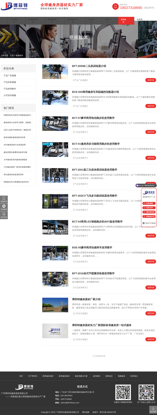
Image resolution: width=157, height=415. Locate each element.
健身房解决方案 (82, 16)
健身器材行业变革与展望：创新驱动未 (18, 121)
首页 (6, 16)
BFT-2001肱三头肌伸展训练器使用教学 (94, 170)
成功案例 (102, 16)
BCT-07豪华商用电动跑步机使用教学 (93, 118)
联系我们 (148, 16)
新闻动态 (117, 16)
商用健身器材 (39, 16)
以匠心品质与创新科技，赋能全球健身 (18, 129)
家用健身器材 (60, 16)
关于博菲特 (20, 16)
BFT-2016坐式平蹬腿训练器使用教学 (93, 273)
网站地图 (85, 411)
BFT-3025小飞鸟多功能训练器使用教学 (94, 196)
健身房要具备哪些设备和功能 (15, 151)
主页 (12, 54)
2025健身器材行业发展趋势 (15, 143)
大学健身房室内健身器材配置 (15, 158)
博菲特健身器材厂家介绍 (86, 299)
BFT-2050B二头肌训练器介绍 (89, 64)
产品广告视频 (10, 74)
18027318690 (138, 8)
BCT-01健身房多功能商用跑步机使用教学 (96, 144)
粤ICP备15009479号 (108, 411)
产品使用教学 (10, 87)
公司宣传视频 (10, 94)
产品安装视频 (10, 81)
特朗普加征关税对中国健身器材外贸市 (18, 114)
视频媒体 (133, 16)
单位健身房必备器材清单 (14, 173)
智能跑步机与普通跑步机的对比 (16, 181)
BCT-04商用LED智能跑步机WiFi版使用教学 (97, 222)
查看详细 (150, 79)
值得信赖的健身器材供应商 (14, 136)
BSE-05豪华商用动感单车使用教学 (92, 248)
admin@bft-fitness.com (70, 401)
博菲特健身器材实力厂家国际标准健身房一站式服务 (102, 325)
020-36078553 (66, 394)
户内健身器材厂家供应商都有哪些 (17, 166)
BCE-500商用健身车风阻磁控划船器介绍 (95, 90)
